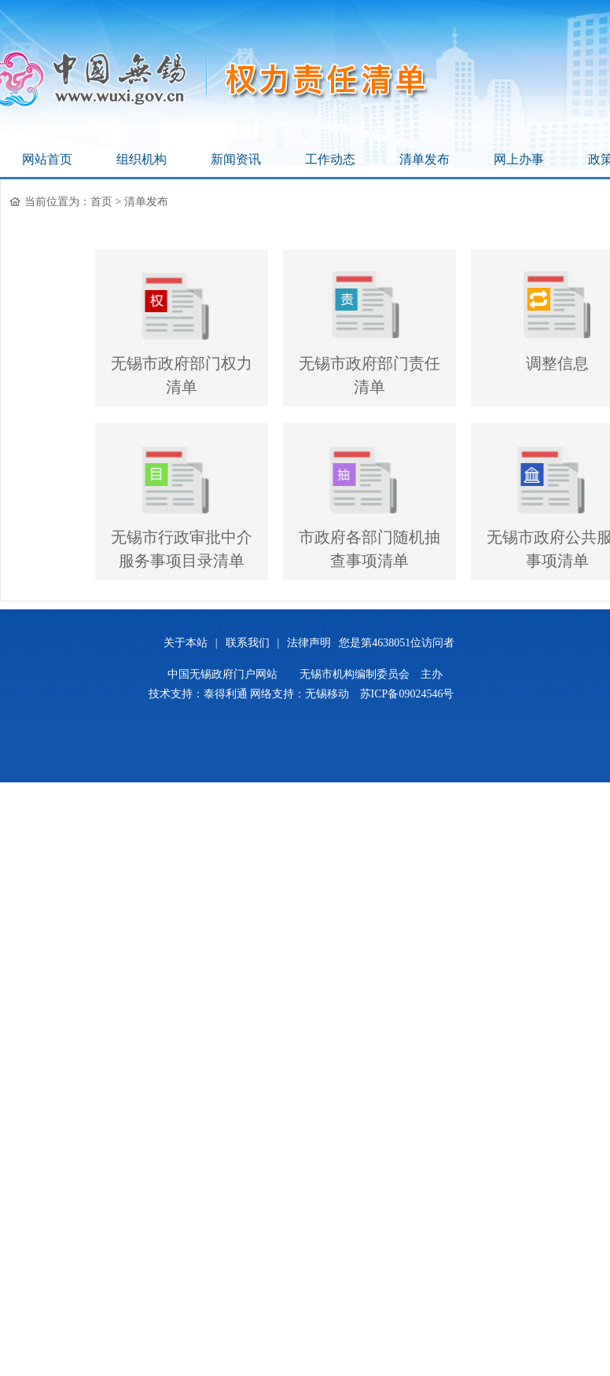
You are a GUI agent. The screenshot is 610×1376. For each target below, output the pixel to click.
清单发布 (424, 159)
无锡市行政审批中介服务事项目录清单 (181, 548)
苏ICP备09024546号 (407, 694)
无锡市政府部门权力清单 (181, 375)
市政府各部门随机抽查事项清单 (369, 548)
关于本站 (186, 643)
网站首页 (47, 159)
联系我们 (248, 643)
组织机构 (141, 159)
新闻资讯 (236, 159)
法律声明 (309, 643)
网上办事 (519, 159)
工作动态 (330, 159)
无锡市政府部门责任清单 (369, 375)
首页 (101, 202)
